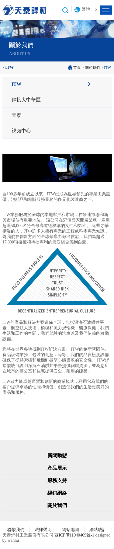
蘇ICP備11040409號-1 (74, 535)
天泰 (16, 115)
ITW (17, 84)
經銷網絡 (57, 492)
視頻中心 (21, 130)
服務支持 (57, 480)
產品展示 (57, 467)
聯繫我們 (15, 529)
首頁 (77, 67)
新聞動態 (57, 455)
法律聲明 (43, 529)
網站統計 (97, 529)
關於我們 (92, 67)
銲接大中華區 (26, 99)
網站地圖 (70, 529)
